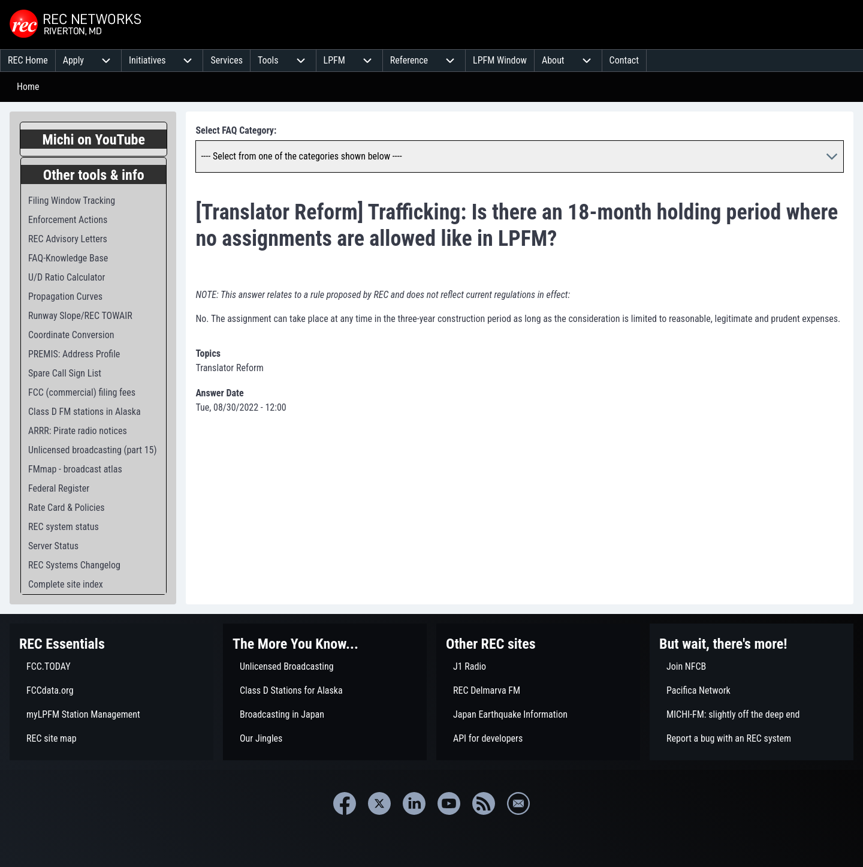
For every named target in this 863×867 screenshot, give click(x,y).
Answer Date (219, 393)
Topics (208, 353)
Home (28, 86)
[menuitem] (28, 60)
